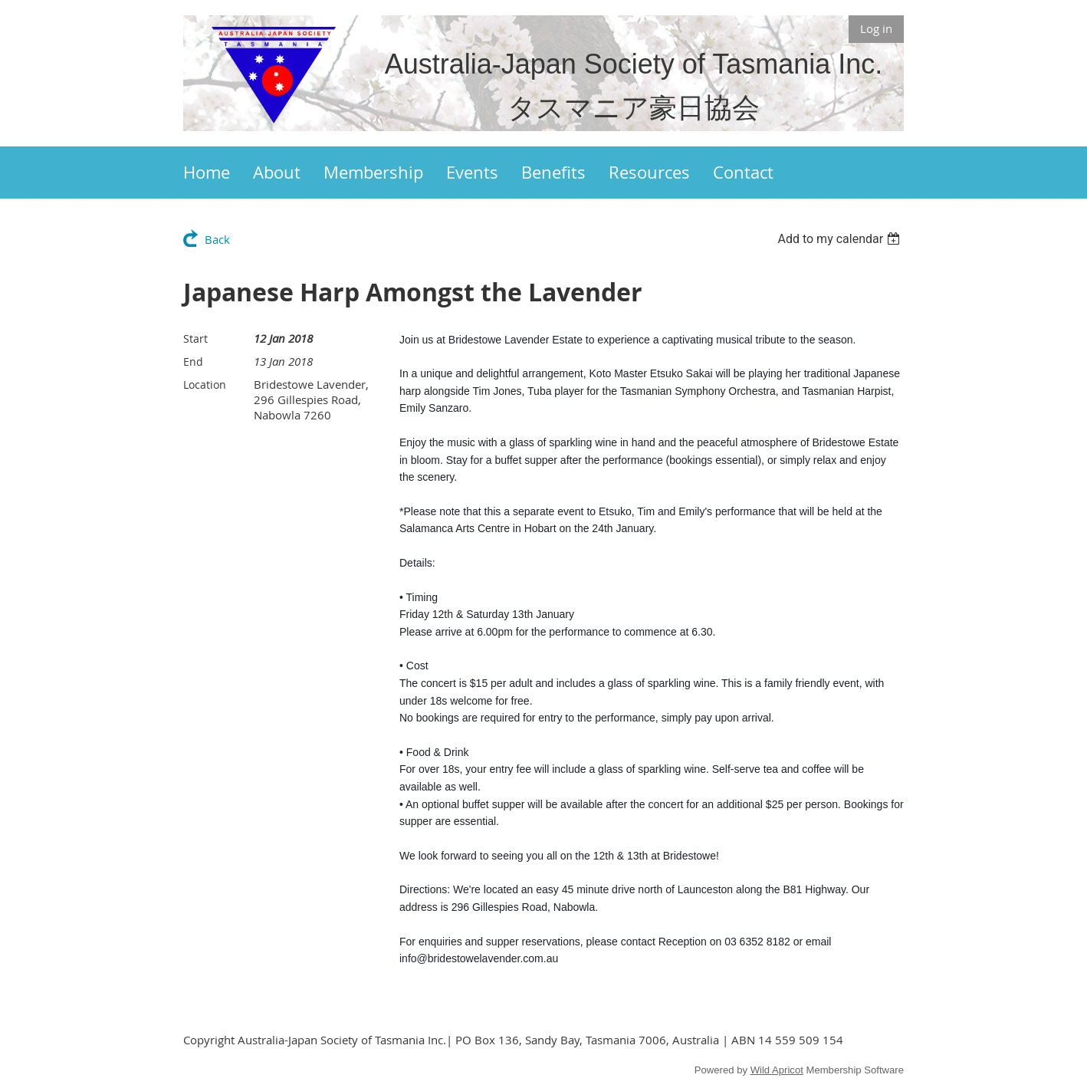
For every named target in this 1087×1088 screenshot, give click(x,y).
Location (204, 384)
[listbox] (840, 238)
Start (195, 338)
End (193, 361)
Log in (876, 28)
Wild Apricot (776, 1070)
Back (217, 239)
